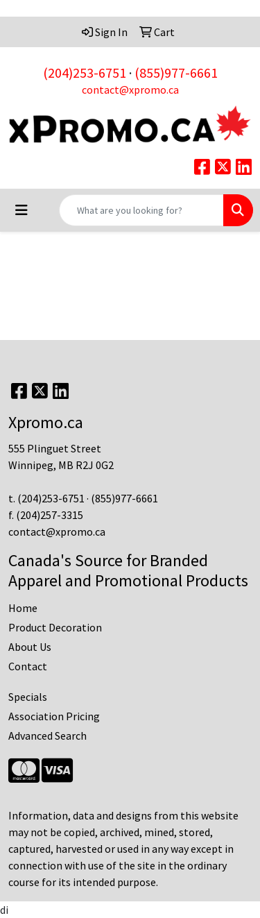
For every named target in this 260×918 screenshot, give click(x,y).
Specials (27, 697)
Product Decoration (55, 627)
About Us (29, 647)
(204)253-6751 (84, 72)
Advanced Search (47, 735)
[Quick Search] (141, 210)
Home (22, 608)
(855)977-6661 (176, 72)
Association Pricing (54, 716)
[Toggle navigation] (21, 210)
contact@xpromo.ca (130, 89)
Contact (27, 666)
